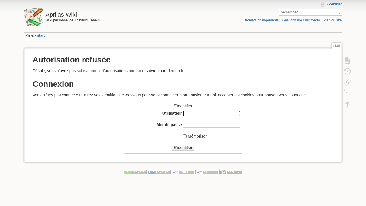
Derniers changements (261, 20)
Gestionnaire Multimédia (301, 20)
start (41, 35)
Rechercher (339, 12)
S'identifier (183, 147)
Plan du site (332, 20)
